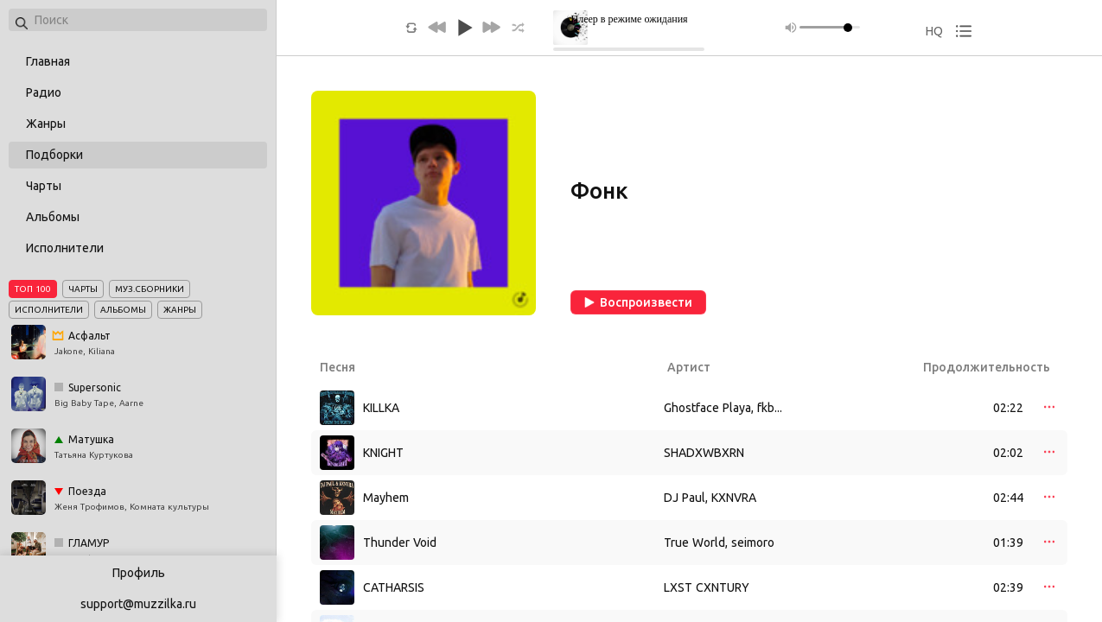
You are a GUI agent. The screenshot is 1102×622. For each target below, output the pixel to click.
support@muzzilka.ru (138, 604)
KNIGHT (383, 453)
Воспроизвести (638, 302)
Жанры (46, 123)
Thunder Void (399, 542)
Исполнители (65, 248)
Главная (48, 61)
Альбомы (53, 217)
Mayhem (386, 498)
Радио (43, 92)
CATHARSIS (393, 587)
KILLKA (381, 408)
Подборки (54, 155)
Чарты (43, 186)
